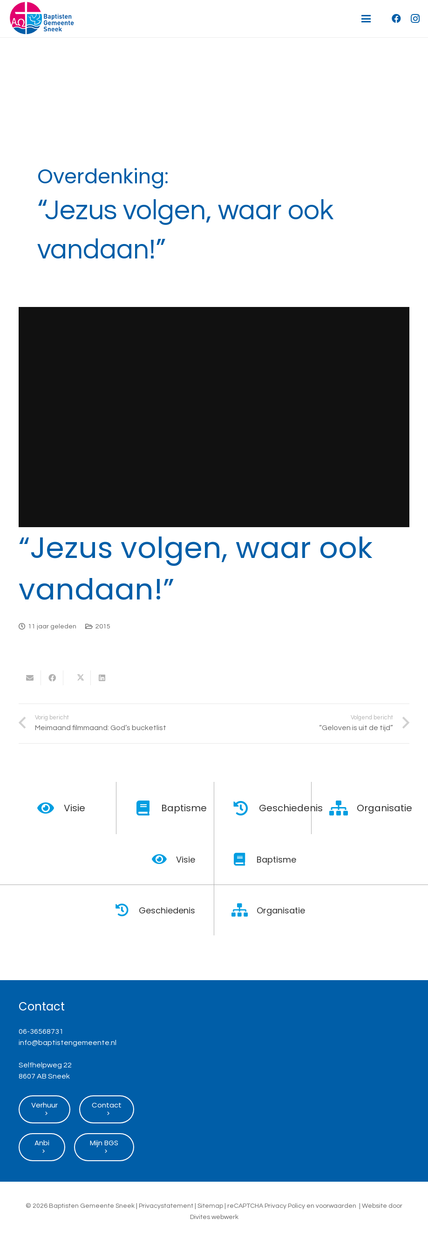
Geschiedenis (291, 808)
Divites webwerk (214, 1217)
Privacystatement (166, 1206)
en (310, 1206)
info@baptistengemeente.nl (67, 1042)
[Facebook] (396, 18)
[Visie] (50, 808)
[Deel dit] (52, 677)
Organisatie (384, 808)
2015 (102, 626)
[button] (366, 18)
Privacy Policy (285, 1206)
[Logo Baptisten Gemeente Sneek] (41, 18)
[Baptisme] (148, 808)
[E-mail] (30, 677)
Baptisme (184, 808)
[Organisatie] (343, 808)
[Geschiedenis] (246, 808)
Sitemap (210, 1206)
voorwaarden (336, 1206)
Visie (74, 808)
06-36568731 (41, 1031)
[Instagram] (415, 18)
